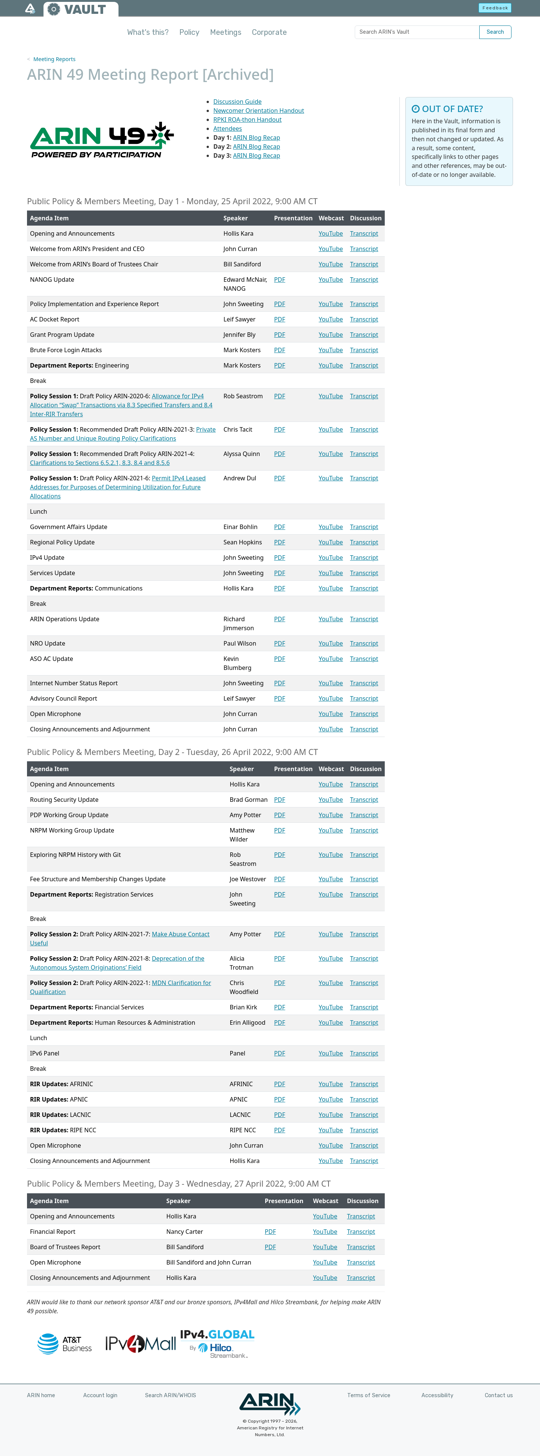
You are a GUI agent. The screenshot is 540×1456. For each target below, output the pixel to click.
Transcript (364, 233)
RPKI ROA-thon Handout (247, 119)
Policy (189, 32)
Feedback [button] (495, 7)
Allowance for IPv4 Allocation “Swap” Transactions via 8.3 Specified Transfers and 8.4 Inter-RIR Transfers (121, 405)
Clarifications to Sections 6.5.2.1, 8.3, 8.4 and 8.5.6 (100, 463)
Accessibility (437, 1395)
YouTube (331, 233)
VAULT (85, 9)
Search (495, 32)
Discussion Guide (237, 101)
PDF (279, 279)
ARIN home (41, 1395)
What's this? (148, 32)
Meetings (226, 32)
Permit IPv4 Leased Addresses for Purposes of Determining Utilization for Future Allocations (118, 487)
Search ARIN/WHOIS (170, 1395)
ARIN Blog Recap (256, 137)
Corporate (269, 32)
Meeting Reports (54, 59)
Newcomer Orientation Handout (258, 110)
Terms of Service (368, 1395)
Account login (100, 1395)
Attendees (227, 128)
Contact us (499, 1395)
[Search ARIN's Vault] (417, 32)
